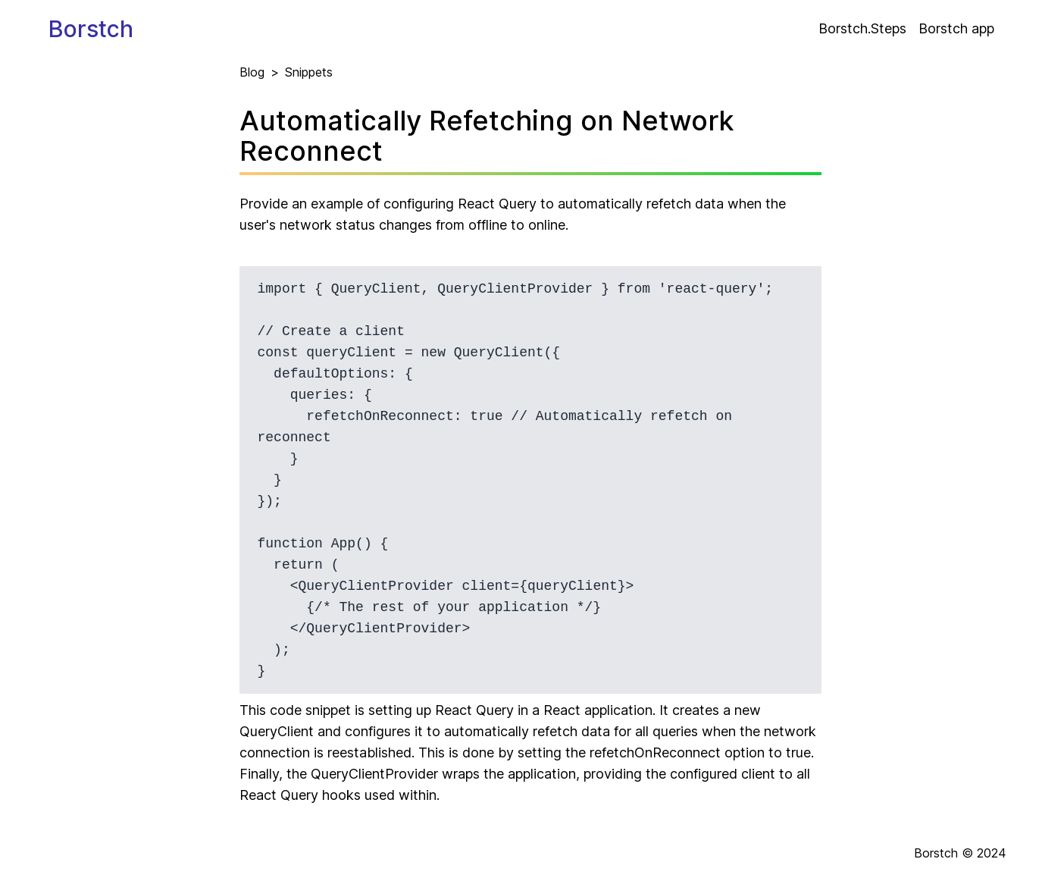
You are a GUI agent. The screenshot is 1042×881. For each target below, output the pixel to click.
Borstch (91, 28)
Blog (251, 72)
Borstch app (956, 28)
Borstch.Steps (862, 28)
